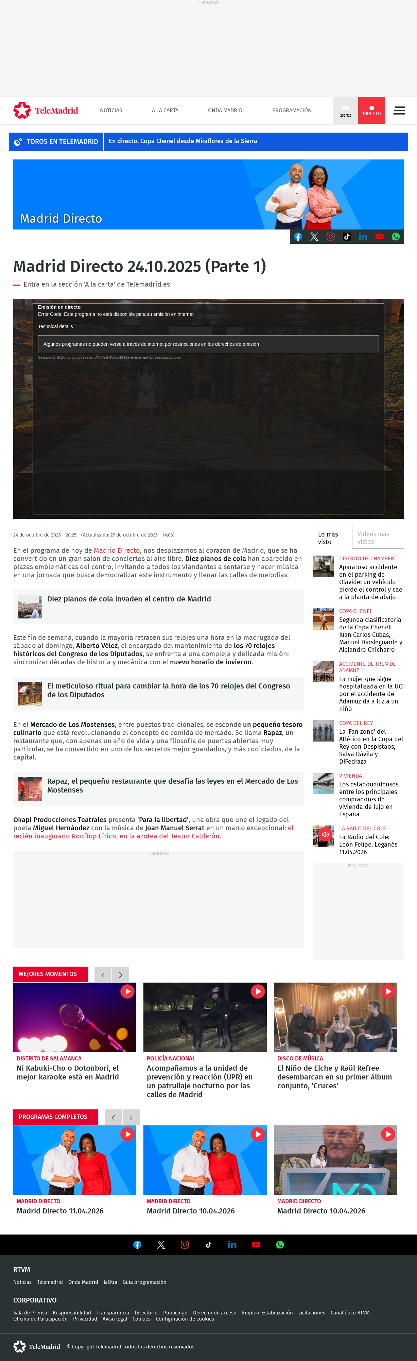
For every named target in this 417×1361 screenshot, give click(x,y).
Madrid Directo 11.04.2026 (75, 1160)
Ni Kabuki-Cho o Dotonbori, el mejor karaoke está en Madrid (75, 1017)
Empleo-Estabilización (267, 1312)
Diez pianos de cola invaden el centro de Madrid (30, 606)
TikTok (347, 237)
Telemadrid (50, 1282)
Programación (292, 110)
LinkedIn (363, 236)
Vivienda (350, 776)
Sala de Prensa (30, 1312)
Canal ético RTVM (350, 1312)
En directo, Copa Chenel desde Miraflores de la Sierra (183, 141)
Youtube (379, 236)
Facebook (298, 237)
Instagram (331, 236)
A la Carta (165, 110)
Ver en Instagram (185, 1245)
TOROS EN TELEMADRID (62, 141)
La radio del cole (362, 828)
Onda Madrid (225, 110)
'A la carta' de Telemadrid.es (127, 284)
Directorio (146, 1312)
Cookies (142, 1319)
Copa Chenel (355, 611)
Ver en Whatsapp (280, 1245)
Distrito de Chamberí (367, 558)
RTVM (21, 1269)
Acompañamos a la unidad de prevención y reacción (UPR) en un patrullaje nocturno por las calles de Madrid (205, 1017)
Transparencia (113, 1312)
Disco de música (300, 1058)
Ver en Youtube (256, 1245)
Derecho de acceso (215, 1312)
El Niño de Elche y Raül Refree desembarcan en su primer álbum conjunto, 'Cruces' (335, 1017)
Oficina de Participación (40, 1319)
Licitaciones (311, 1312)
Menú (399, 110)
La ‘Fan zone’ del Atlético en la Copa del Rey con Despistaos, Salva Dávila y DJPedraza (323, 731)
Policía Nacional (171, 1058)
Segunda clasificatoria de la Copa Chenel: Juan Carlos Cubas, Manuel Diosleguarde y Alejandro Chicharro (323, 619)
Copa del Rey (356, 723)
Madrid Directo (117, 550)
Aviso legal (115, 1319)
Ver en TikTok (208, 1246)
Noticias (111, 110)
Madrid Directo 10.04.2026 (205, 1160)
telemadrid (36, 1346)
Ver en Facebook (137, 1246)
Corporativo (35, 1300)
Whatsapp (396, 236)
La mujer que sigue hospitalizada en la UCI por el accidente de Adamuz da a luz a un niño (323, 671)
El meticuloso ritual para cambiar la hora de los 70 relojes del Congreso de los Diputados (30, 693)
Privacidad (85, 1319)
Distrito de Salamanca (49, 1058)
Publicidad (175, 1312)
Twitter (314, 237)
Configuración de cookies (185, 1319)
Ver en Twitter (161, 1246)
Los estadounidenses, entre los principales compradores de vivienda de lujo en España (323, 783)
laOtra (110, 1282)
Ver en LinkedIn (232, 1245)
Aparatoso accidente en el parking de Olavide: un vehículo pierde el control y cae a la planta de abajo (323, 566)
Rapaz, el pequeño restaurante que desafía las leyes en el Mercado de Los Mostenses (30, 789)
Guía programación (145, 1282)
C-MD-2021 (208, 194)
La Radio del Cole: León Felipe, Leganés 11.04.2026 (323, 836)
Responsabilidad (72, 1312)
